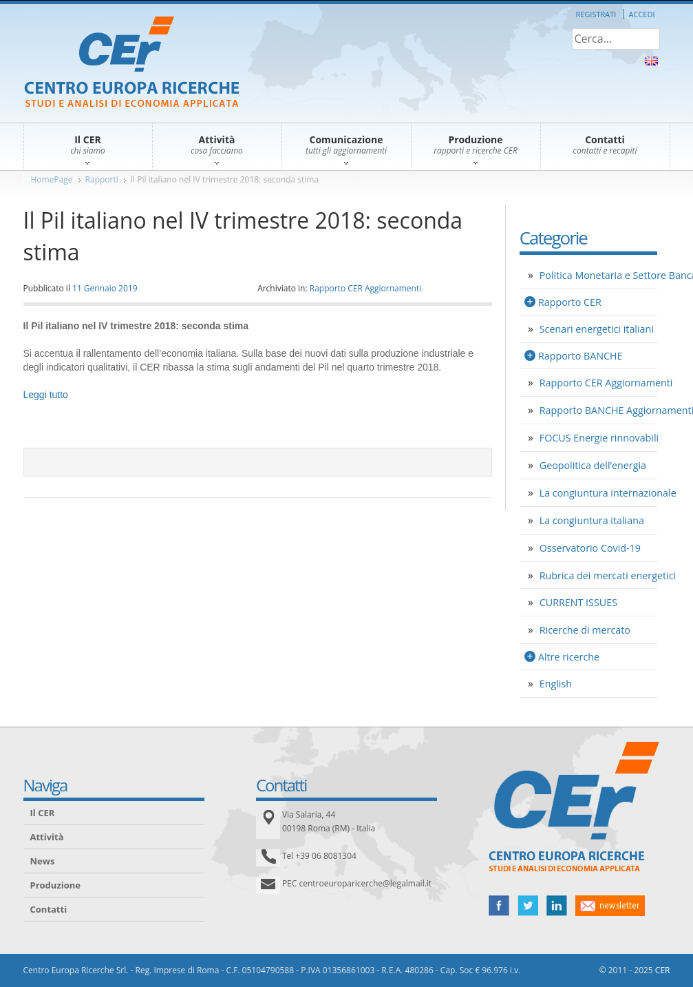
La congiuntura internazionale (608, 492)
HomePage (52, 179)
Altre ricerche (568, 656)
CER (662, 970)
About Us (651, 61)
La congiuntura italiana (592, 520)
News (42, 861)
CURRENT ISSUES (578, 602)
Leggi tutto (45, 394)
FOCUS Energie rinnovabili (599, 437)
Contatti (48, 909)
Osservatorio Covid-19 (590, 547)
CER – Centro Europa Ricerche (131, 63)
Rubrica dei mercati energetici (608, 575)
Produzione (55, 885)
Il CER (42, 813)
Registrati (595, 14)
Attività (47, 837)
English (556, 683)
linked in (556, 905)
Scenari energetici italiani (597, 328)
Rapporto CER (569, 302)
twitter (528, 905)
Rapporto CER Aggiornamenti (366, 288)
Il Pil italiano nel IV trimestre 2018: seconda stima (225, 179)
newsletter (610, 905)
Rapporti (101, 179)
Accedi (642, 14)
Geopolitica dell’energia (593, 465)
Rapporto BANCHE (580, 355)
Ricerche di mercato (585, 629)
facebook (499, 905)
